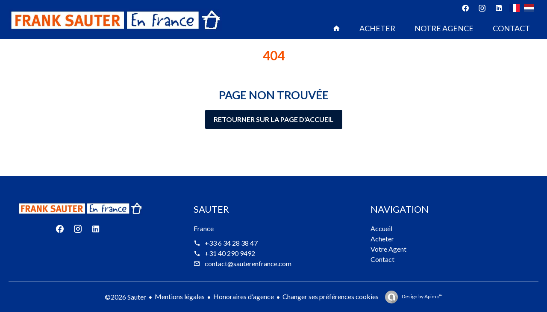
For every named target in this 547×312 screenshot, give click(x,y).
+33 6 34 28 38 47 (231, 243)
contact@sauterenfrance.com (248, 263)
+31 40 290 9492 (230, 253)
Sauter (211, 209)
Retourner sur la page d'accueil (274, 119)
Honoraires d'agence (243, 296)
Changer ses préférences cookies (330, 296)
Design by (422, 296)
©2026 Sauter (125, 297)
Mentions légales (180, 296)
